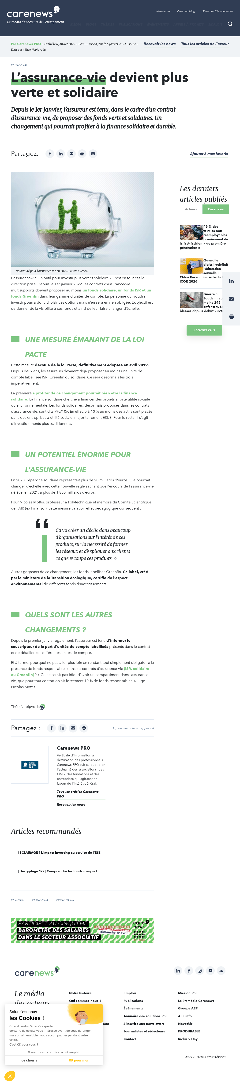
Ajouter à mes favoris (209, 153)
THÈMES (107, 24)
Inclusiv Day (188, 1039)
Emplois (215, 24)
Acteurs (191, 209)
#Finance (19, 64)
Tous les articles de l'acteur (205, 44)
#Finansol (65, 899)
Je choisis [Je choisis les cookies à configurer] (29, 1060)
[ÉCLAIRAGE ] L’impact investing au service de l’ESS (59, 852)
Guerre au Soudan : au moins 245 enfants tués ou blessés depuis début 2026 (204, 302)
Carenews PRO (29, 44)
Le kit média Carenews (196, 1001)
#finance (40, 899)
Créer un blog (186, 11)
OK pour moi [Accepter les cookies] (78, 1060)
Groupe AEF (188, 1008)
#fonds (17, 899)
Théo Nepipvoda (35, 49)
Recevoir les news (160, 44)
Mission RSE (188, 993)
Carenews (216, 209)
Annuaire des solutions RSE (146, 1016)
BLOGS (91, 24)
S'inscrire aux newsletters (144, 1024)
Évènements (158, 24)
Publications (130, 24)
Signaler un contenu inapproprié (133, 728)
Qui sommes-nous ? (85, 1001)
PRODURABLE (189, 1031)
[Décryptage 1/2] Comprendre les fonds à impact (57, 871)
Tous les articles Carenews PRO (78, 794)
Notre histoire (80, 993)
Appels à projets (188, 24)
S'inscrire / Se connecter (217, 11)
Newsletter (163, 11)
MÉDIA (75, 24)
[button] (9, 1076)
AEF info (185, 1016)
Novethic (185, 1024)
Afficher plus (204, 330)
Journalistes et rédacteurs (144, 1031)
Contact (130, 1039)
